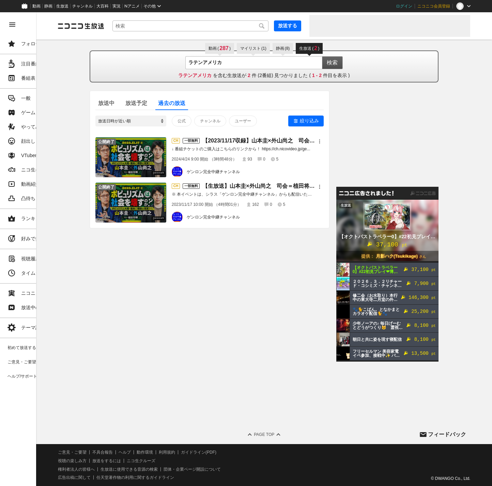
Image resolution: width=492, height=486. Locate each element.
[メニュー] (340, 141)
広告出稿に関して (114, 477)
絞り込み (329, 120)
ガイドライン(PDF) (239, 452)
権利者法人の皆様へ (116, 469)
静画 (48, 6)
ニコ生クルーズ (181, 461)
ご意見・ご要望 (112, 452)
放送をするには (147, 461)
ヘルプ (165, 452)
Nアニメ (132, 6)
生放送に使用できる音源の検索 (169, 469)
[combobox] (210, 25)
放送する (287, 25)
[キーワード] (210, 25)
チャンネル (82, 6)
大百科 (102, 6)
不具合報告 (143, 452)
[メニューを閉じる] (12, 24)
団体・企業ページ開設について (232, 469)
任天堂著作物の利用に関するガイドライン (175, 477)
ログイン (404, 6)
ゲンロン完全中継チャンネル (233, 171)
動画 (36, 6)
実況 (116, 6)
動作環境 (185, 452)
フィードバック (447, 434)
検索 (352, 62)
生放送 (62, 6)
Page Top (284, 434)
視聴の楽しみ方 (112, 460)
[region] (38, 249)
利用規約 (207, 452)
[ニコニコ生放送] (121, 26)
